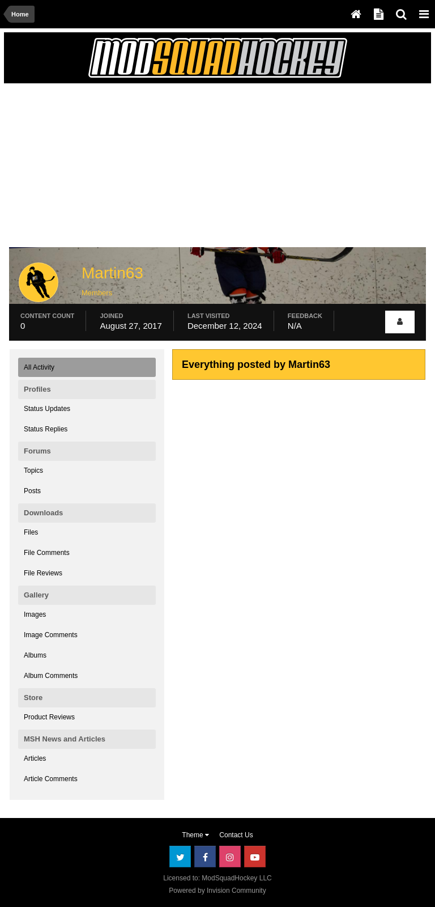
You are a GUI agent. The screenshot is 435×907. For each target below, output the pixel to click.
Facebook (205, 856)
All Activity (39, 367)
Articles (35, 758)
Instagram (230, 856)
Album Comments (51, 676)
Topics (33, 470)
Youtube (255, 856)
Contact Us (236, 835)
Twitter (180, 856)
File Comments (47, 553)
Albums (35, 655)
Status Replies (45, 429)
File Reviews (43, 573)
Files (31, 532)
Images (35, 614)
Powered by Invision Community (217, 891)
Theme (195, 835)
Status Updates (47, 409)
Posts (32, 491)
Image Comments (51, 635)
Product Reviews (49, 717)
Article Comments (51, 779)
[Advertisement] (142, 168)
